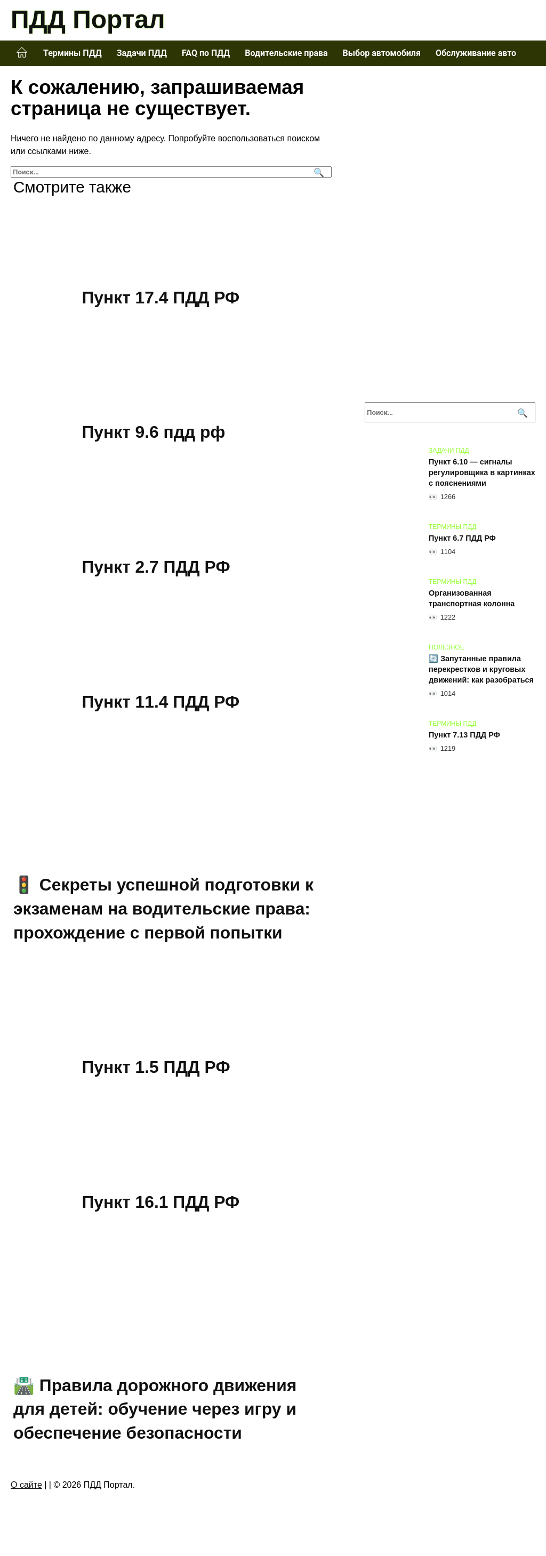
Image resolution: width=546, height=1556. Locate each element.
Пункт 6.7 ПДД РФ (462, 538)
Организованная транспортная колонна (472, 598)
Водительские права (286, 53)
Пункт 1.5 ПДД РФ (156, 1067)
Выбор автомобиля (382, 53)
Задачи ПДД (142, 53)
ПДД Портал (88, 19)
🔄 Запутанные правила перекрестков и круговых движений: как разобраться (481, 669)
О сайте (26, 1484)
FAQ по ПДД (206, 53)
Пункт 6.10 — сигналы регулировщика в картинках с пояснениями (482, 472)
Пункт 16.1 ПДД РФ (161, 1202)
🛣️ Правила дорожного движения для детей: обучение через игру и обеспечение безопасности (155, 1409)
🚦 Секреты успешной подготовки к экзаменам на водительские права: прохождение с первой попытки (164, 908)
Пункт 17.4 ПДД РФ (161, 297)
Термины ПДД (72, 53)
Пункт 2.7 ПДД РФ (156, 566)
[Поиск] (317, 172)
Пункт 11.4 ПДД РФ (161, 701)
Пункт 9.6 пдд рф (154, 432)
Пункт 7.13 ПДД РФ (464, 735)
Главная (22, 53)
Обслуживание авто (476, 53)
